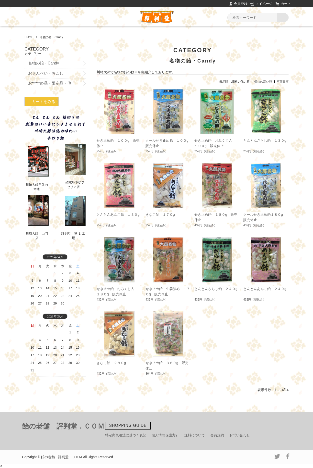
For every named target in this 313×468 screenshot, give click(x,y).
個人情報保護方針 (165, 435)
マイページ (263, 4)
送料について (194, 435)
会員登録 (240, 4)
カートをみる (43, 102)
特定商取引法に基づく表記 (125, 435)
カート (286, 4)
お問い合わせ (239, 435)
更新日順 (283, 81)
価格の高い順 (263, 81)
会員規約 (217, 435)
